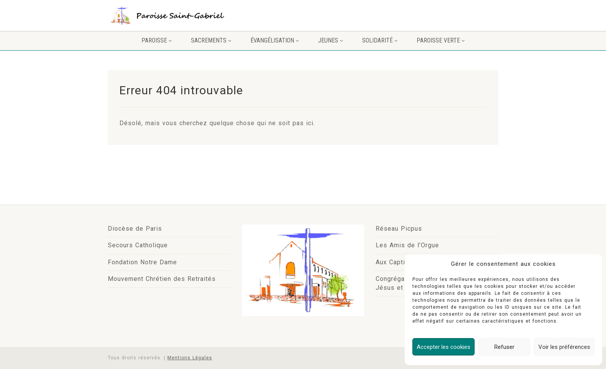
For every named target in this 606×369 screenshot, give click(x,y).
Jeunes (330, 40)
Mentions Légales (189, 357)
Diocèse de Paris (135, 228)
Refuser (504, 346)
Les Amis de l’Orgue (407, 245)
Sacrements (211, 40)
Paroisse (156, 40)
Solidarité (379, 40)
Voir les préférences (564, 346)
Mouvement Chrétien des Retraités (162, 278)
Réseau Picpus (399, 228)
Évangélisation (274, 40)
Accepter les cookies (443, 346)
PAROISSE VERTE (441, 40)
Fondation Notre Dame (142, 262)
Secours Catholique (138, 245)
